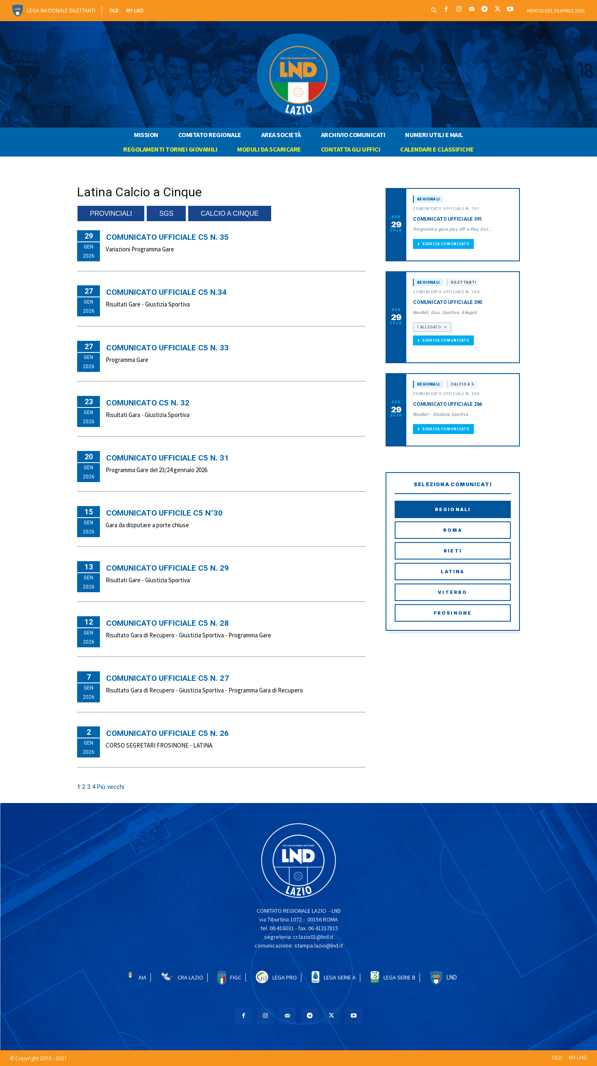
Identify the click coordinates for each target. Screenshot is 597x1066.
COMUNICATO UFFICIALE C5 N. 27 (167, 678)
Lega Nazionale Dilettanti (61, 10)
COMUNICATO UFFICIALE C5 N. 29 (167, 568)
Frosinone (453, 613)
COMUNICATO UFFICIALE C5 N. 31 (167, 458)
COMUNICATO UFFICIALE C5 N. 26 (167, 733)
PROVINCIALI (111, 213)
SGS (166, 213)
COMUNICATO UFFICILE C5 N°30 (164, 513)
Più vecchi (110, 787)
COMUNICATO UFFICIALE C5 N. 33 (167, 347)
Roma (452, 530)
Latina (452, 571)
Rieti (453, 551)
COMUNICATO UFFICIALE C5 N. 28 (167, 623)
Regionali (453, 509)
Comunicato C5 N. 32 (147, 403)
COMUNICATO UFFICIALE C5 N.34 (166, 292)
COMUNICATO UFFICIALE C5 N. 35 (167, 237)
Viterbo (452, 592)
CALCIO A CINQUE (230, 213)
